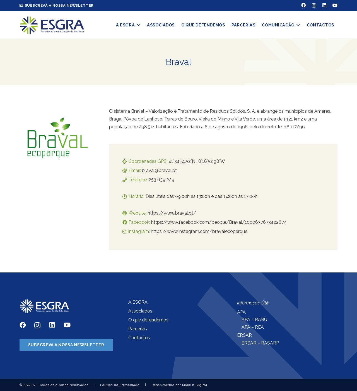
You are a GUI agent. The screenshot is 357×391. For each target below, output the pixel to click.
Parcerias (137, 328)
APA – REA (253, 327)
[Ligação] (52, 25)
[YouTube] (334, 5)
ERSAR (244, 335)
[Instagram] (314, 5)
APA (241, 312)
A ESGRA (138, 302)
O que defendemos (148, 320)
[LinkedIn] (324, 5)
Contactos (139, 337)
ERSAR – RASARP (260, 343)
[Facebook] (303, 5)
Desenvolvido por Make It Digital (179, 385)
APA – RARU (254, 319)
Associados (140, 311)
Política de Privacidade (119, 385)
